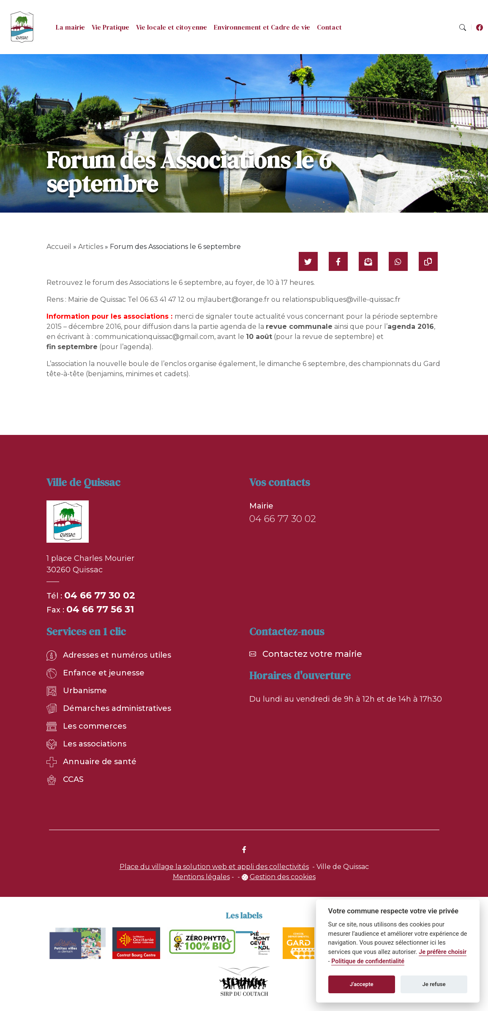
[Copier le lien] (428, 261)
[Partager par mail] (368, 261)
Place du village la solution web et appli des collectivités (214, 867)
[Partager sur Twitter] (308, 261)
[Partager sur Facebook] (338, 261)
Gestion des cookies (283, 877)
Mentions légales (201, 877)
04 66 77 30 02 (99, 595)
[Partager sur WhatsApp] (398, 261)
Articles (90, 247)
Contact (329, 27)
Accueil (58, 247)
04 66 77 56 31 (100, 609)
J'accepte (361, 984)
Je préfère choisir (442, 952)
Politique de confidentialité (367, 961)
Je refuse (434, 984)
